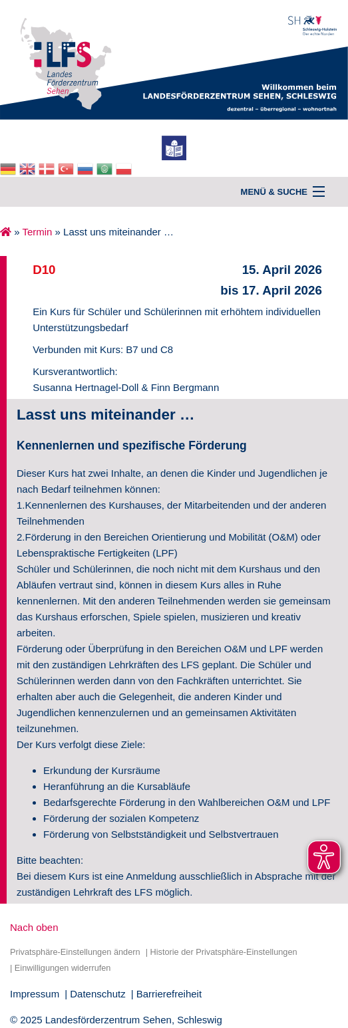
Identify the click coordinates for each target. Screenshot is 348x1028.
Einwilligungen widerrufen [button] (63, 968)
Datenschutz (97, 993)
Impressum (34, 993)
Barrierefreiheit (169, 993)
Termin (37, 231)
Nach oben (34, 927)
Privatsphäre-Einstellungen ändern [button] (75, 952)
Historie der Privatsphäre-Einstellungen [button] (223, 952)
